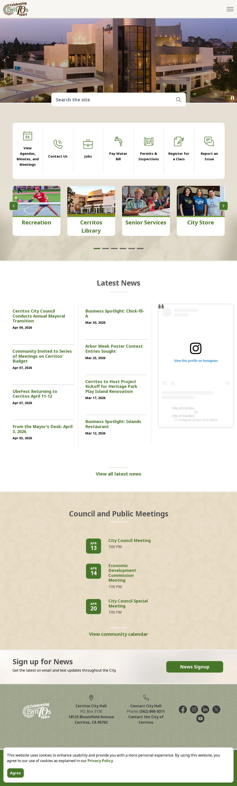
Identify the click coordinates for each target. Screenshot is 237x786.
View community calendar (118, 634)
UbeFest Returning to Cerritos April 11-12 (35, 394)
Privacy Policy (100, 760)
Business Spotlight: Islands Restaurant (113, 424)
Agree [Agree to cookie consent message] (15, 773)
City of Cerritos (183, 408)
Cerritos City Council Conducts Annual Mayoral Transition (39, 316)
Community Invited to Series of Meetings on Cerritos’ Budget (42, 356)
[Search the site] (118, 99)
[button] (178, 99)
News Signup (194, 667)
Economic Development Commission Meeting (122, 573)
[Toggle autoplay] (232, 98)
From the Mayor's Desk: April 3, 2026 (43, 429)
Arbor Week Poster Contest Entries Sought (114, 349)
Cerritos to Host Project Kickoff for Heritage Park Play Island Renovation (111, 386)
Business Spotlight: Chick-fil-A (114, 314)
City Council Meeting (129, 540)
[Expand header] (230, 9)
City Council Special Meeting (128, 604)
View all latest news (118, 474)
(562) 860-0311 (152, 711)
